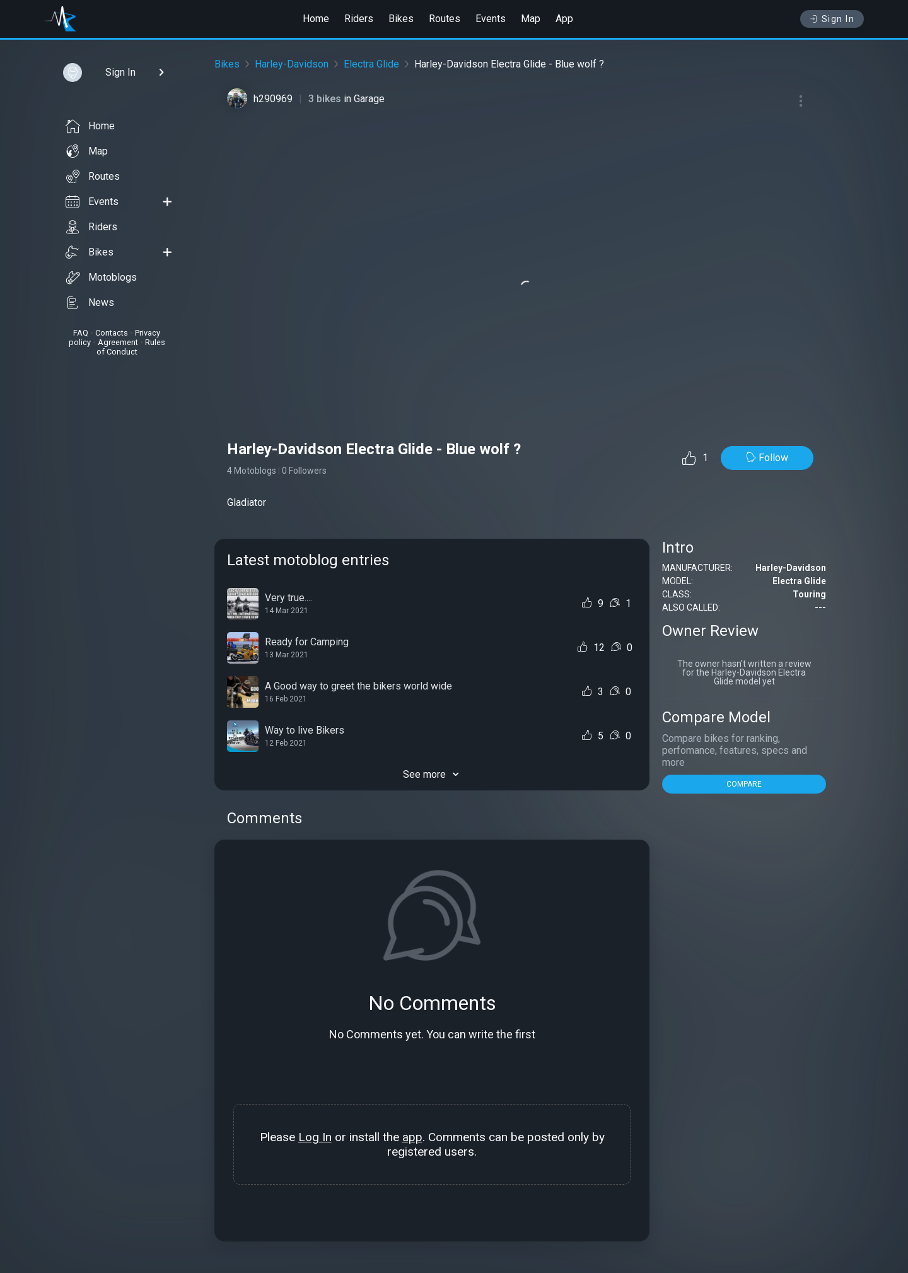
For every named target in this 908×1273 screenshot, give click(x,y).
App (564, 19)
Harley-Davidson (292, 64)
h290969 (273, 99)
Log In (315, 1137)
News (90, 303)
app (412, 1137)
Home (316, 19)
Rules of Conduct (130, 346)
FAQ (80, 332)
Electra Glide (371, 64)
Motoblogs (101, 278)
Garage (369, 99)
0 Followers (304, 471)
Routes (444, 19)
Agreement (118, 342)
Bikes (401, 19)
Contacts (111, 332)
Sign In (832, 19)
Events (490, 19)
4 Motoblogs (251, 471)
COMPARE (744, 784)
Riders (358, 19)
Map (530, 19)
